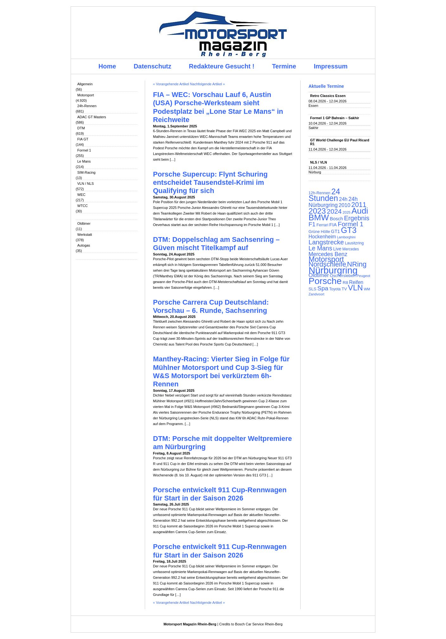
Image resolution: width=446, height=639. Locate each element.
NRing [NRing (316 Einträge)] (357, 264)
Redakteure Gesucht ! (221, 66)
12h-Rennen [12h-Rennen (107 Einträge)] (319, 193)
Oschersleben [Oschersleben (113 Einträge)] (342, 275)
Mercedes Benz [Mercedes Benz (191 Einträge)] (328, 254)
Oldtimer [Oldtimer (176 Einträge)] (319, 275)
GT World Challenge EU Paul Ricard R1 (339, 142)
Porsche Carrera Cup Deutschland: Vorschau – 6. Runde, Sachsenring (211, 306)
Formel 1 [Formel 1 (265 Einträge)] (350, 224)
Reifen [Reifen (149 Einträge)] (356, 282)
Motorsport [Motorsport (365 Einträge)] (326, 259)
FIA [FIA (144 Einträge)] (333, 224)
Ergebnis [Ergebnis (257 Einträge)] (356, 218)
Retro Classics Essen (328, 96)
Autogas (83, 245)
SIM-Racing (86, 172)
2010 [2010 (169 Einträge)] (344, 205)
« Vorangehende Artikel (171, 84)
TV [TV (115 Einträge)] (344, 289)
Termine (284, 66)
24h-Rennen (87, 106)
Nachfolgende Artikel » (207, 84)
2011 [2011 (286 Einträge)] (358, 205)
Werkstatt (84, 234)
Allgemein (84, 84)
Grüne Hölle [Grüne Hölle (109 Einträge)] (319, 231)
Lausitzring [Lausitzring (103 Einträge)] (354, 243)
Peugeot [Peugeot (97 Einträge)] (363, 276)
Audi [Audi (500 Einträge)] (360, 211)
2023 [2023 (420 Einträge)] (317, 211)
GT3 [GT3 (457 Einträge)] (348, 230)
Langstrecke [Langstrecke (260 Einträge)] (326, 242)
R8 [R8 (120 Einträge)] (345, 282)
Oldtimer (84, 223)
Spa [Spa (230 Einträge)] (322, 288)
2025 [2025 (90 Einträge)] (347, 212)
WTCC (82, 206)
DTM (81, 128)
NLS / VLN (318, 162)
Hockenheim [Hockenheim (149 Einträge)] (322, 236)
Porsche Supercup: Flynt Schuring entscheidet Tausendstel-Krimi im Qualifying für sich (210, 182)
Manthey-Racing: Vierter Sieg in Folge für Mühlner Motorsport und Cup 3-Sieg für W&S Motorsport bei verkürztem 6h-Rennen (221, 371)
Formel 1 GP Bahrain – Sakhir (334, 118)
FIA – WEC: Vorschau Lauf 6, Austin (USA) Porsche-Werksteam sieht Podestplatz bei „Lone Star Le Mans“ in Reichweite (218, 107)
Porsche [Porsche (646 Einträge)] (325, 281)
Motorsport (85, 95)
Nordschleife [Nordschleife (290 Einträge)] (327, 264)
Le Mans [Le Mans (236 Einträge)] (320, 248)
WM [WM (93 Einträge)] (367, 289)
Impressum (331, 66)
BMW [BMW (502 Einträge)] (319, 217)
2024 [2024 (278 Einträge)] (334, 211)
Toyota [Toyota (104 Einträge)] (335, 289)
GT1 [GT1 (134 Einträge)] (335, 231)
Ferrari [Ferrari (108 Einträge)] (322, 225)
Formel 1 (84, 150)
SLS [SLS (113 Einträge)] (312, 289)
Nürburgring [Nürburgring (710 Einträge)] (333, 270)
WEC (81, 195)
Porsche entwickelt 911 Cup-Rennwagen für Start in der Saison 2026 (220, 494)
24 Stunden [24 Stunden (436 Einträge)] (324, 195)
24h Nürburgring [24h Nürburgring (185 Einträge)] (333, 202)
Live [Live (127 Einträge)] (337, 248)
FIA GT (82, 139)
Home (107, 66)
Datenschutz (152, 66)
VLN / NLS (85, 183)
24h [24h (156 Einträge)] (343, 199)
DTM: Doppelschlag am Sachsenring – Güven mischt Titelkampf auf (216, 244)
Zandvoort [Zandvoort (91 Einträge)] (316, 294)
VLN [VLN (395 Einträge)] (355, 287)
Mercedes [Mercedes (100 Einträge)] (350, 249)
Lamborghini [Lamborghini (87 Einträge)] (346, 237)
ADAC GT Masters (91, 117)
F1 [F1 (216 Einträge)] (312, 224)
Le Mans (84, 161)
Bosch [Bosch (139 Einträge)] (336, 218)
